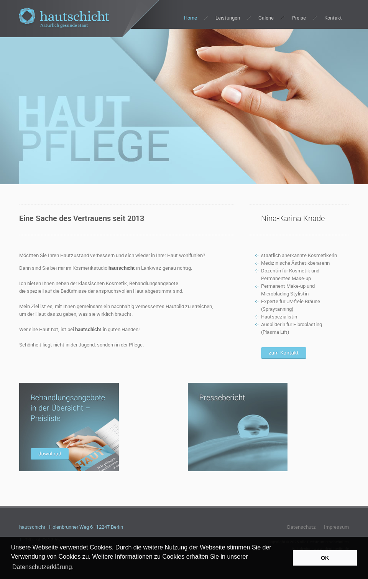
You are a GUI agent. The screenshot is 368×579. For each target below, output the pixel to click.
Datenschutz (301, 526)
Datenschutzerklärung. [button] (43, 567)
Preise (299, 17)
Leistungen (227, 17)
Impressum (336, 526)
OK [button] (325, 558)
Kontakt (333, 17)
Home (190, 17)
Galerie (266, 17)
